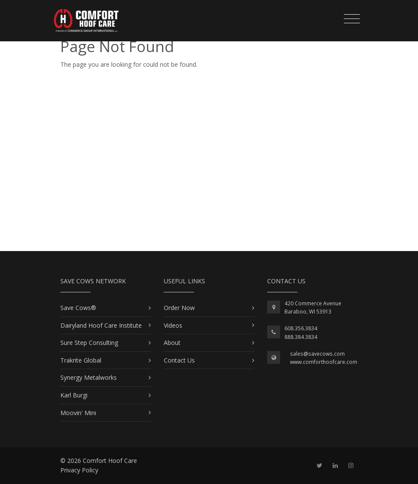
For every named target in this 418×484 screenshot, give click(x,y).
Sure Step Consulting (89, 342)
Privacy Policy (79, 470)
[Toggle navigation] (352, 19)
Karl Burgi (73, 395)
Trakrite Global (80, 360)
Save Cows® (78, 308)
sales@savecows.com (317, 353)
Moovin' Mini (78, 413)
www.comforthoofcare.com (323, 362)
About (172, 342)
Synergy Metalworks (88, 377)
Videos (173, 325)
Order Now (179, 308)
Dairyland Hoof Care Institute (101, 325)
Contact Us (179, 360)
